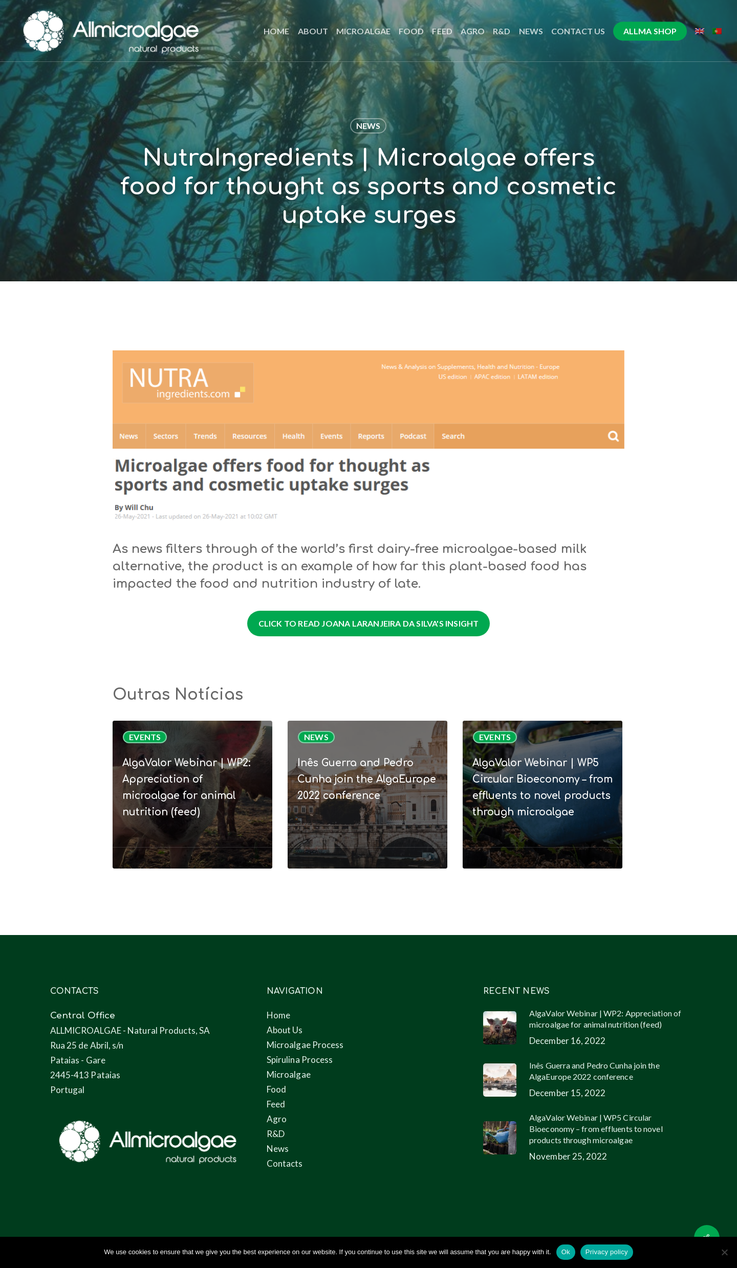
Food (276, 1089)
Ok (565, 1252)
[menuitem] (699, 31)
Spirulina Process (300, 1059)
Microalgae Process (305, 1044)
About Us (285, 1030)
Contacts (285, 1163)
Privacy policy (607, 1252)
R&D (276, 1133)
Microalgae (289, 1074)
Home (278, 1015)
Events (145, 737)
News (368, 125)
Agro (277, 1119)
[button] (368, 623)
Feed (276, 1104)
